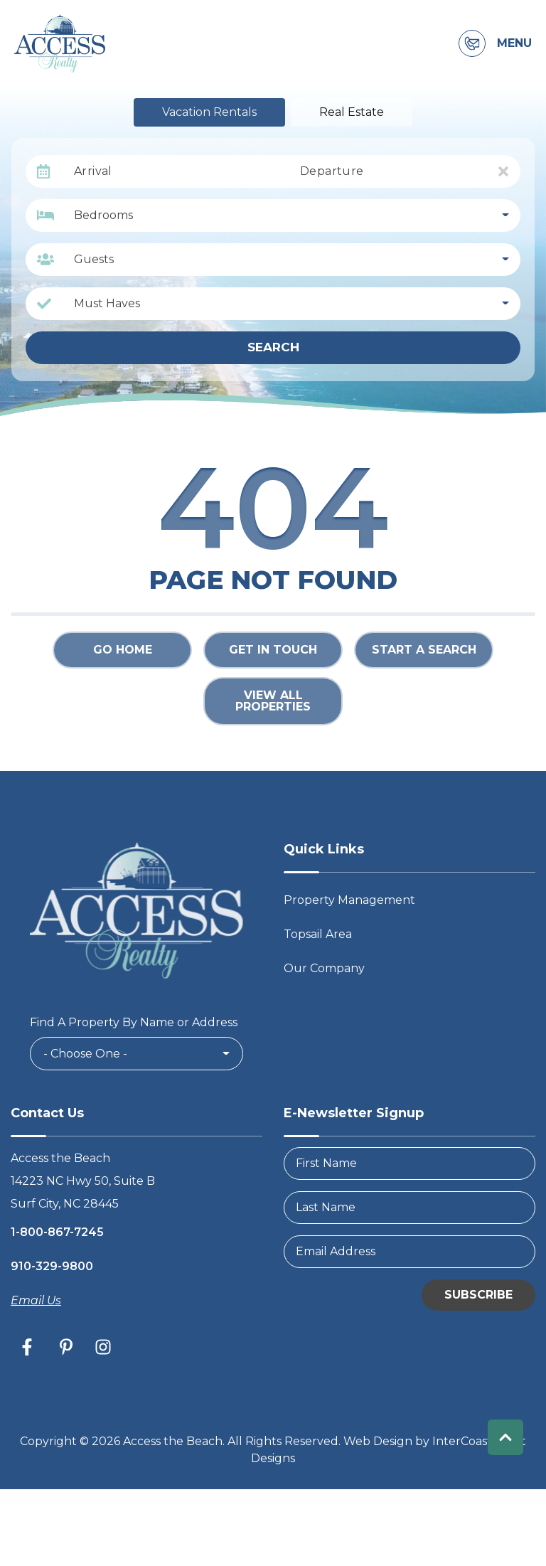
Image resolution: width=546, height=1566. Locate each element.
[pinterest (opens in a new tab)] (66, 1347)
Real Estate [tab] (351, 112)
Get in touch (273, 649)
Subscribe (478, 1294)
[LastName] (409, 1207)
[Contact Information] (472, 43)
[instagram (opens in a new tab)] (103, 1347)
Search (273, 347)
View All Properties (273, 700)
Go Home (122, 649)
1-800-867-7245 (57, 1232)
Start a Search (424, 649)
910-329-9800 (52, 1266)
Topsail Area (318, 934)
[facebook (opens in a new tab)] (29, 1347)
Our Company (324, 968)
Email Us (36, 1300)
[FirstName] (409, 1163)
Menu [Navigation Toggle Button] (514, 43)
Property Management (349, 900)
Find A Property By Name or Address (133, 1022)
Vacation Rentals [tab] (209, 112)
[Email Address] (409, 1251)
